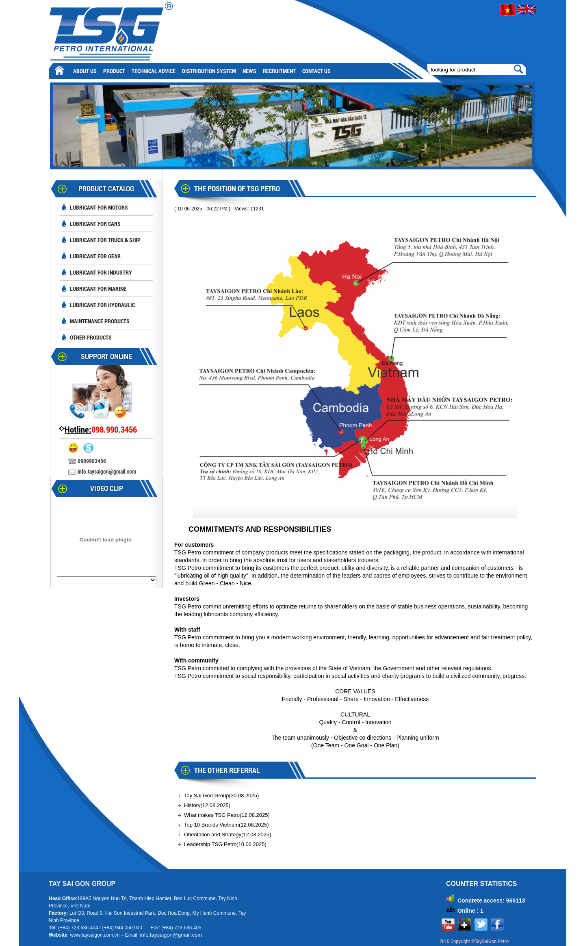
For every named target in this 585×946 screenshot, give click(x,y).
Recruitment (279, 71)
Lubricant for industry (101, 272)
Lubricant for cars (95, 223)
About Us (85, 71)
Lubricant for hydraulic (102, 305)
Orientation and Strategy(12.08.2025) (227, 834)
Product (114, 71)
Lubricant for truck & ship (105, 240)
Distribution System (209, 71)
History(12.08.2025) (207, 805)
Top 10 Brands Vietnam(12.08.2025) (226, 825)
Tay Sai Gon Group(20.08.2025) (221, 795)
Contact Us (316, 71)
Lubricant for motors (99, 207)
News (249, 71)
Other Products (91, 337)
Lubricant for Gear (95, 256)
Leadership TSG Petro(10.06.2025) (225, 844)
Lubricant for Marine (98, 288)
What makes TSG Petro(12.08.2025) (227, 815)
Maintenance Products (100, 321)
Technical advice (154, 71)
